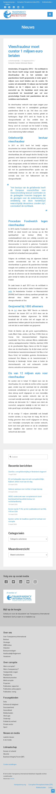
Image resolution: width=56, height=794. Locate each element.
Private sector (8, 724)
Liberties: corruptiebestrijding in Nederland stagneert (27, 472)
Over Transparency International (14, 637)
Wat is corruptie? (9, 666)
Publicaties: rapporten (11, 686)
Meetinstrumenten (10, 678)
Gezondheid (7, 710)
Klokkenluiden (46, 2)
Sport (5, 727)
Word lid (6, 754)
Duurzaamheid (8, 707)
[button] (50, 14)
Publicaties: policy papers (12, 689)
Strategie (6, 642)
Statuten (6, 648)
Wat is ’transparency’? (11, 669)
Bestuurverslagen (9, 651)
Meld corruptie (8, 680)
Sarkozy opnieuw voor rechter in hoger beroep (25, 489)
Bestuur (6, 639)
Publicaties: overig (9, 692)
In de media (7, 740)
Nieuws (30, 63)
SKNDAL (12, 778)
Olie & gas (6, 716)
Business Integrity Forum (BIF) (13, 757)
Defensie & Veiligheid (10, 704)
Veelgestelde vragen (10, 672)
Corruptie (11, 63)
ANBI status (7, 645)
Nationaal (24, 63)
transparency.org (8, 2)
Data (5, 702)
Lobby (7, 4)
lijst (15, 310)
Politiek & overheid (9, 721)
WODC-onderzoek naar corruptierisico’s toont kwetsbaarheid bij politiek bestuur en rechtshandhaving (25, 499)
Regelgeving (7, 675)
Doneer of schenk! (9, 751)
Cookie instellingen (10, 764)
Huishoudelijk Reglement (12, 653)
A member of (19, 597)
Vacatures (7, 656)
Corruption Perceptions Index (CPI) (28, 2)
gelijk (10, 291)
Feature (17, 63)
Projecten (6, 683)
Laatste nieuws (8, 737)
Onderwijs (6, 719)
